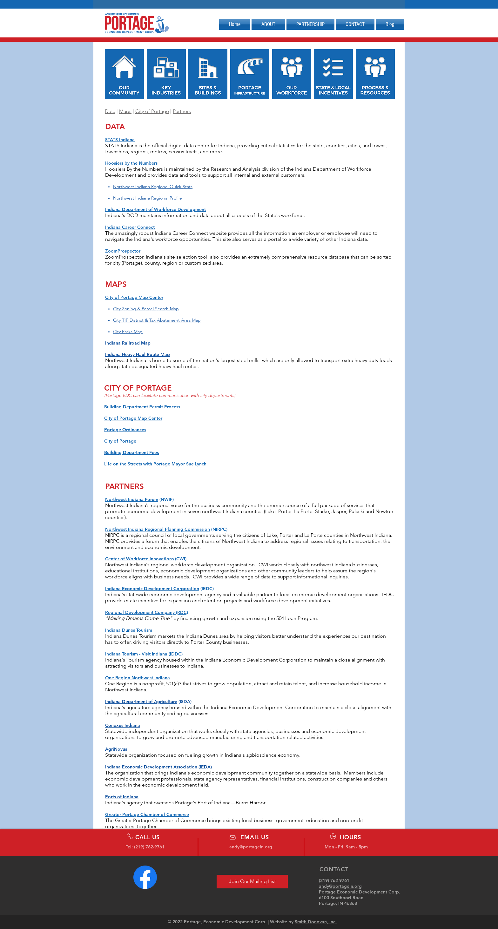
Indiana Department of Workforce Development (155, 209)
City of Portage (152, 111)
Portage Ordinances (125, 429)
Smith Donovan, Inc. (316, 922)
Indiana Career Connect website (191, 233)
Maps (125, 111)
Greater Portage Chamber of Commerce (147, 814)
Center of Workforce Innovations (139, 559)
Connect (146, 227)
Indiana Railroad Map (128, 343)
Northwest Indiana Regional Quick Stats (152, 186)
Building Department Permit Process (142, 407)
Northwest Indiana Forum (131, 499)
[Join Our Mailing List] (252, 881)
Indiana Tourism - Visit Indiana (136, 654)
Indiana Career (121, 227)
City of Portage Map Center (134, 297)
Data (110, 111)
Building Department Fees (131, 452)
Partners (182, 111)
